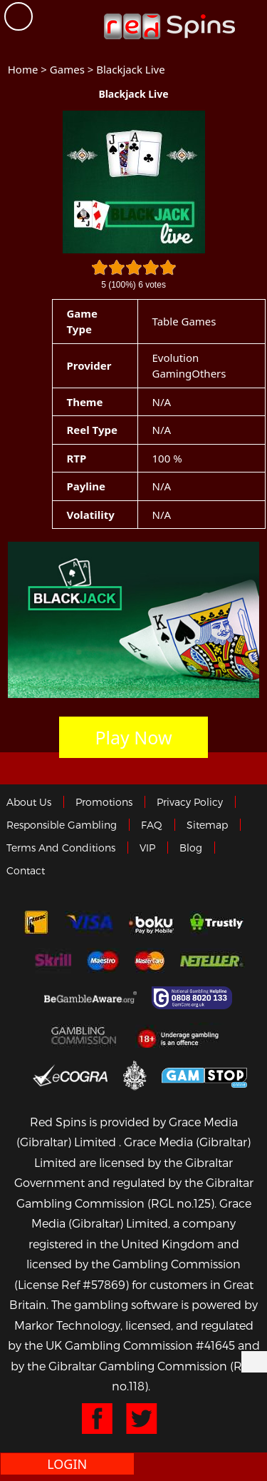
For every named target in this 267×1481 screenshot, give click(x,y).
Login (67, 1463)
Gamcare (194, 997)
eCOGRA (70, 1075)
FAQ (151, 825)
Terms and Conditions (60, 847)
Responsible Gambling (61, 825)
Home (23, 69)
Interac (36, 923)
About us (28, 802)
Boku (151, 923)
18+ (182, 1035)
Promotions (103, 802)
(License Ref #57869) (71, 1284)
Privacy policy (190, 802)
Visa (89, 923)
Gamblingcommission (85, 1035)
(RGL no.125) (180, 1203)
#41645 (215, 1345)
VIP (147, 847)
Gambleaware (90, 998)
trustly (216, 923)
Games (67, 69)
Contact (25, 870)
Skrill (53, 961)
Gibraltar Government (135, 1075)
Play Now (133, 737)
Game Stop (204, 1075)
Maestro (103, 961)
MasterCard (149, 961)
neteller (212, 961)
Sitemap (207, 825)
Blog (190, 847)
